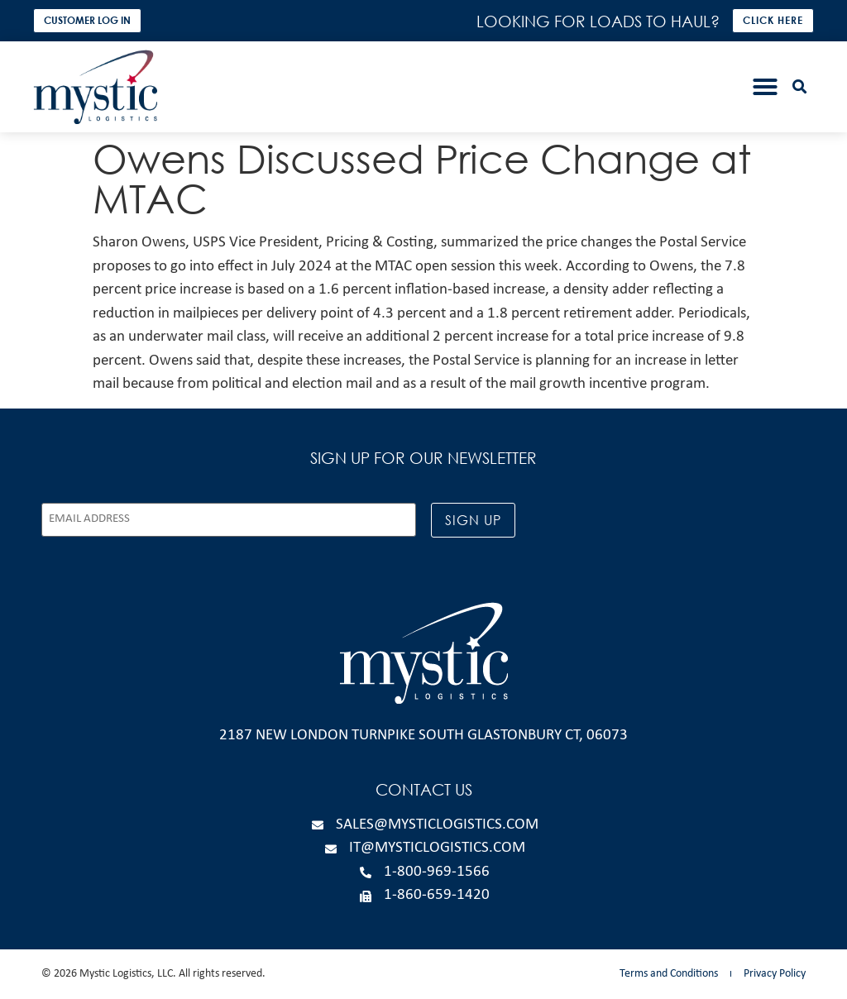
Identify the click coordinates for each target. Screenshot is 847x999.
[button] (765, 87)
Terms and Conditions (669, 974)
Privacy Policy (775, 974)
